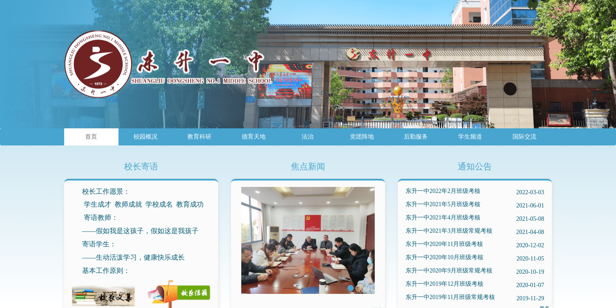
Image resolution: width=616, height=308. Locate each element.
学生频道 (470, 136)
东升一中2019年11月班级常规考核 (475, 298)
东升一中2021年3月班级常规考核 (475, 232)
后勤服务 (416, 136)
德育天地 (254, 136)
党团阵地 (362, 136)
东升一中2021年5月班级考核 (475, 205)
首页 (91, 136)
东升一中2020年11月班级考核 (475, 245)
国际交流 (524, 136)
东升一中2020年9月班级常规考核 (475, 271)
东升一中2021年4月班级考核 (475, 218)
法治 (308, 136)
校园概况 (145, 136)
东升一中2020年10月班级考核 (475, 258)
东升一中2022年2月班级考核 (475, 192)
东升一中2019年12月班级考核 (475, 285)
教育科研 (199, 136)
